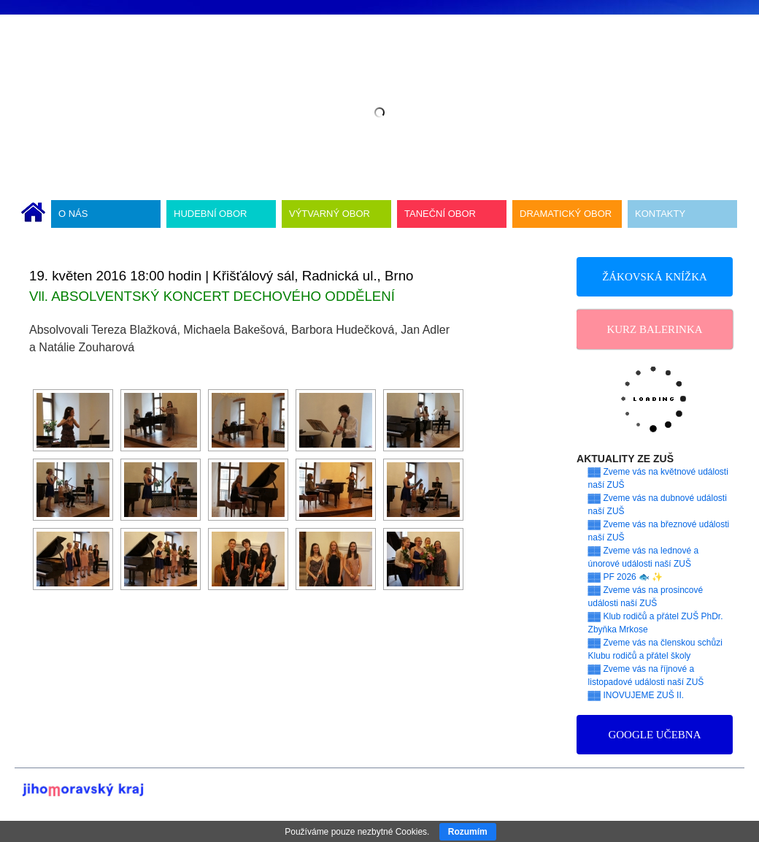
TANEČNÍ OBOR (440, 213)
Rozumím (468, 832)
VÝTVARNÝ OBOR (329, 213)
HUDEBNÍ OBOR (210, 213)
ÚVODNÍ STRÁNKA (33, 214)
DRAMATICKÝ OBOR (566, 213)
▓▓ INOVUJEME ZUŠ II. (636, 695)
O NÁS (73, 213)
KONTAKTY (660, 213)
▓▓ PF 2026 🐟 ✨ (625, 577)
